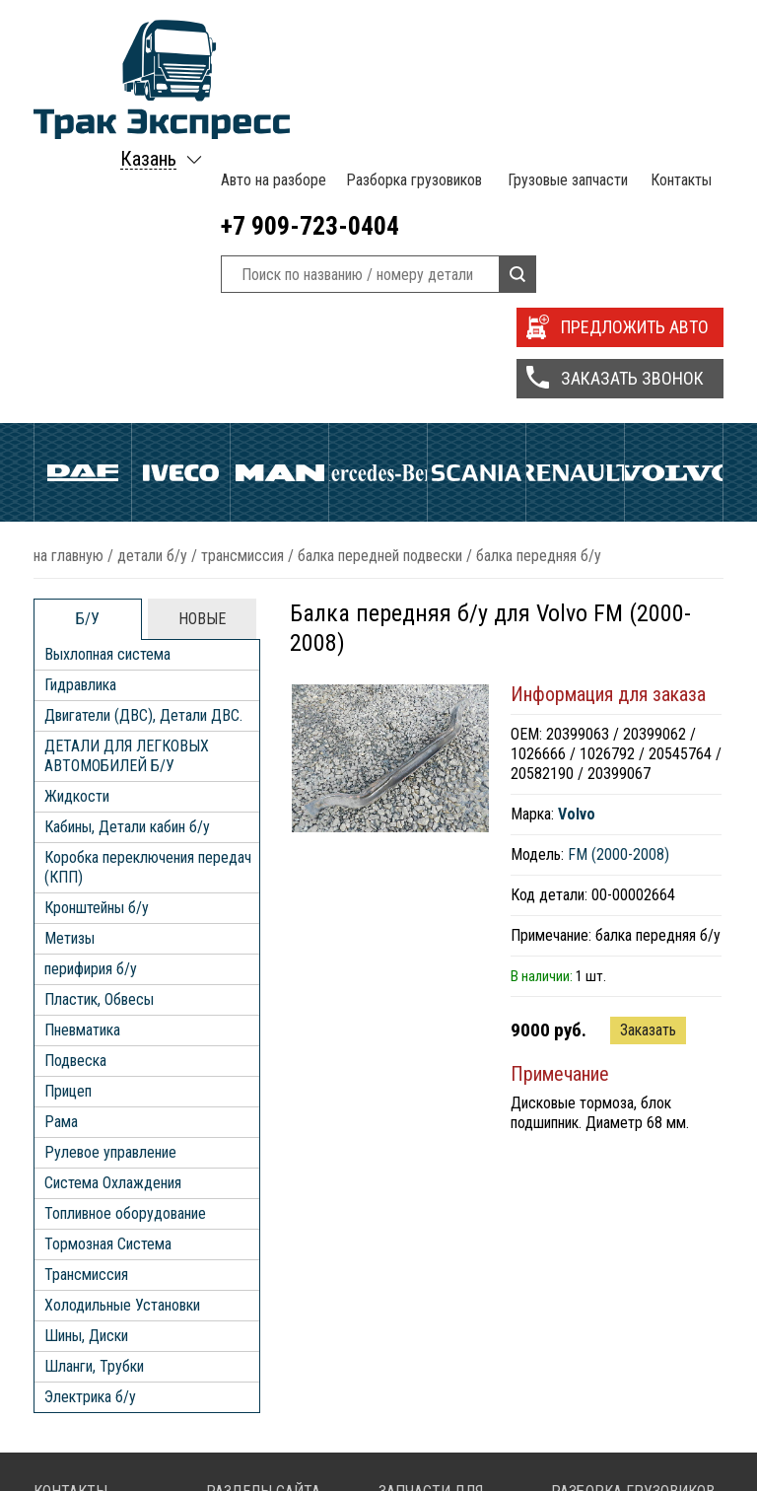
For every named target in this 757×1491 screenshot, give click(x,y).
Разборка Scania (623, 1451)
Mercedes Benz (378, 199)
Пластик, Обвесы (99, 706)
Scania (476, 199)
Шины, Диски (86, 1042)
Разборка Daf (614, 1392)
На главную (68, 262)
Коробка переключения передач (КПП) (147, 574)
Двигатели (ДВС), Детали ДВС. (143, 422)
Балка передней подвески (380, 262)
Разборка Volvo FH (631, 1470)
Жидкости (76, 503)
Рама (61, 828)
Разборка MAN (618, 1372)
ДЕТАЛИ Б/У (152, 262)
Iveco (181, 199)
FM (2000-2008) (618, 561)
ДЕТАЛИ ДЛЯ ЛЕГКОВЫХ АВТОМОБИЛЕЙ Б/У (126, 463)
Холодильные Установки (122, 1012)
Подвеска (75, 767)
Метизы (69, 645)
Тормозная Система (108, 951)
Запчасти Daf (439, 1411)
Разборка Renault (626, 1431)
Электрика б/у (90, 1104)
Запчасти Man (441, 1392)
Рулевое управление (110, 859)
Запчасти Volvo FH (457, 1470)
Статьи (247, 1451)
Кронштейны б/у (96, 614)
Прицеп (68, 798)
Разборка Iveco (620, 1411)
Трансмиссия (242, 262)
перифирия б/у (90, 676)
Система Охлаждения (112, 890)
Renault (575, 199)
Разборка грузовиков (410, 29)
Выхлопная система (107, 361)
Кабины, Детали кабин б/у (127, 534)
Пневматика (82, 737)
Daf (82, 199)
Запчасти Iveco (446, 1431)
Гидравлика (80, 392)
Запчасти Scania (449, 1451)
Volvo (674, 199)
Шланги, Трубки (94, 1073)
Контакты (679, 29)
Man (279, 199)
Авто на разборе (271, 29)
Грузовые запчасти (564, 29)
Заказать (648, 737)
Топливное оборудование (125, 920)
